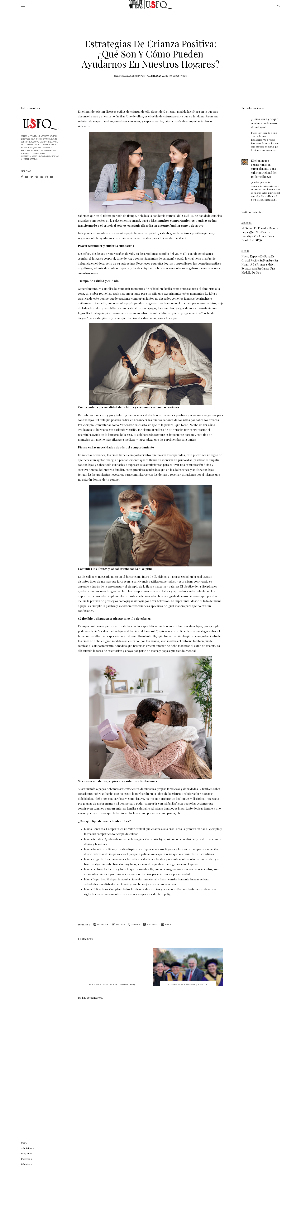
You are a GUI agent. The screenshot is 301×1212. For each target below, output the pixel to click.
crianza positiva (141, 76)
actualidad (125, 76)
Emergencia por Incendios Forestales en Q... (113, 984)
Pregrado (26, 1153)
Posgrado (26, 1158)
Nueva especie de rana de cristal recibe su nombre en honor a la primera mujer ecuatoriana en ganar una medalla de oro (259, 264)
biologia (245, 250)
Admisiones (27, 1148)
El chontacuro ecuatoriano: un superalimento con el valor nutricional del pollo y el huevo (264, 169)
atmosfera (246, 222)
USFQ (24, 1142)
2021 (116, 76)
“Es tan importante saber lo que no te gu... (188, 984)
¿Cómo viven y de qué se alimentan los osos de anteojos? (264, 123)
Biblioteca (26, 1164)
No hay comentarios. (176, 76)
